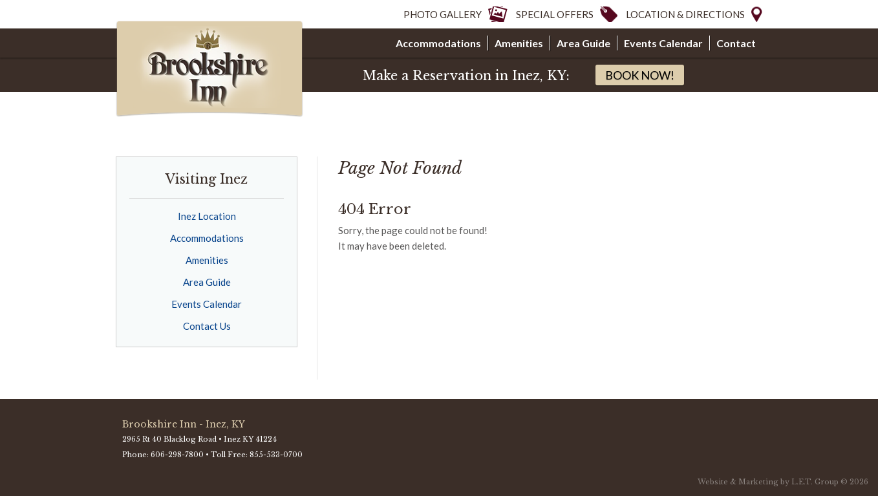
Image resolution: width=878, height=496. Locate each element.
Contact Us (207, 326)
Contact (736, 43)
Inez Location (207, 216)
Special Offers (555, 14)
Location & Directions (685, 14)
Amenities (519, 43)
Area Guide (583, 43)
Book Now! (639, 75)
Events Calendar (663, 43)
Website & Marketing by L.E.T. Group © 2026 (783, 481)
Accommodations (438, 43)
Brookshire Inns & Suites (211, 69)
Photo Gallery (442, 14)
